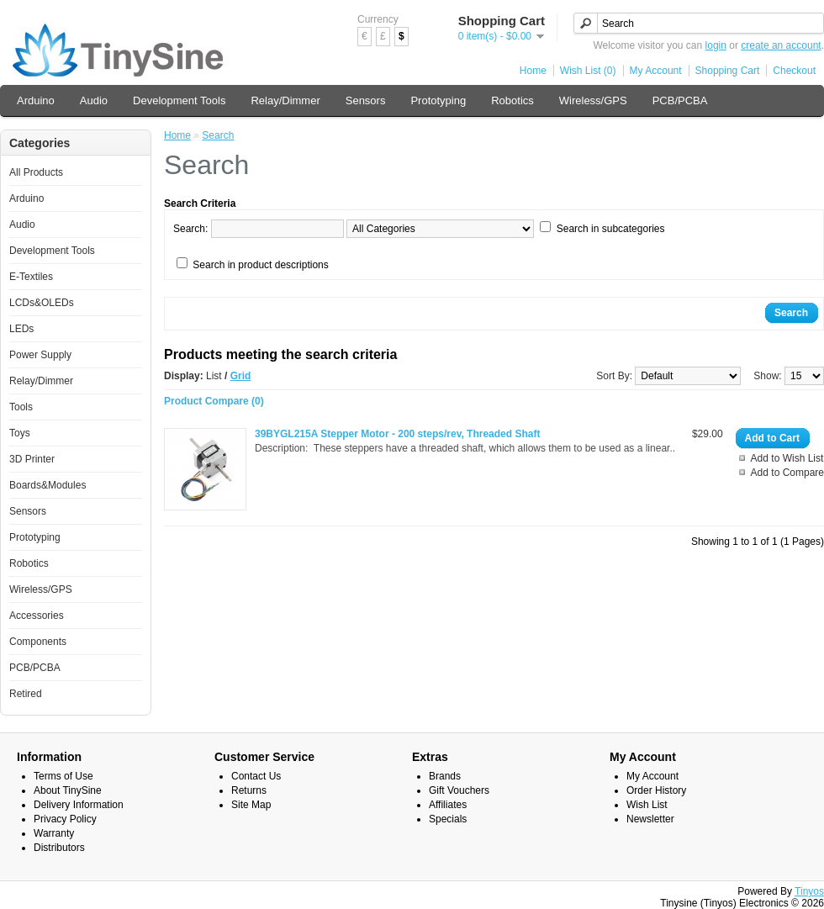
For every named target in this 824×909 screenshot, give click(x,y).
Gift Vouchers (459, 790)
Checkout (794, 71)
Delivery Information (79, 805)
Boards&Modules (47, 485)
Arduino (36, 100)
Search (218, 135)
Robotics (512, 100)
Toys (19, 433)
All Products (36, 172)
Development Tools (179, 100)
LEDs (21, 329)
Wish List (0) (588, 71)
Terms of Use (63, 776)
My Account (656, 71)
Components (37, 641)
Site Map (251, 805)
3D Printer (32, 459)
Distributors (59, 848)
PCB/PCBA (680, 100)
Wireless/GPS (593, 100)
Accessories (36, 615)
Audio (94, 100)
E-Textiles (31, 277)
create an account (781, 45)
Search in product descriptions (260, 265)
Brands (445, 776)
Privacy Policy (65, 819)
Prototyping (438, 100)
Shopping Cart (727, 71)
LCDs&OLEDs (41, 303)
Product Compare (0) (214, 401)
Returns (249, 790)
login (715, 45)
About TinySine (68, 790)
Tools (21, 407)
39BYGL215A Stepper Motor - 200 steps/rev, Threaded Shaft (397, 434)
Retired (25, 694)
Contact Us (256, 776)
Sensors (366, 100)
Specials (448, 819)
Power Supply (40, 355)
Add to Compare (787, 472)
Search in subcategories (611, 229)
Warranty (54, 833)
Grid (240, 376)
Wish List (647, 805)
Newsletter (650, 819)
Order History (656, 790)
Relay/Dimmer (285, 100)
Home (533, 71)
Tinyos (809, 891)
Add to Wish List (787, 458)
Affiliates (448, 805)
